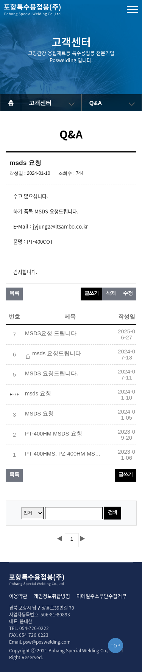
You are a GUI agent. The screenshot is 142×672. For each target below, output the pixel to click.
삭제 (110, 293)
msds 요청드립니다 (56, 353)
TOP (115, 645)
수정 (128, 293)
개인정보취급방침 (52, 595)
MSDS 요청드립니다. (51, 373)
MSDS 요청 (39, 414)
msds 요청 (38, 393)
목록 (14, 293)
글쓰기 (91, 293)
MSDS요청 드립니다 (50, 333)
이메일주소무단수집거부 (101, 595)
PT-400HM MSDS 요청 (53, 434)
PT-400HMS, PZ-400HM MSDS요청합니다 (63, 454)
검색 (112, 512)
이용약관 (18, 595)
